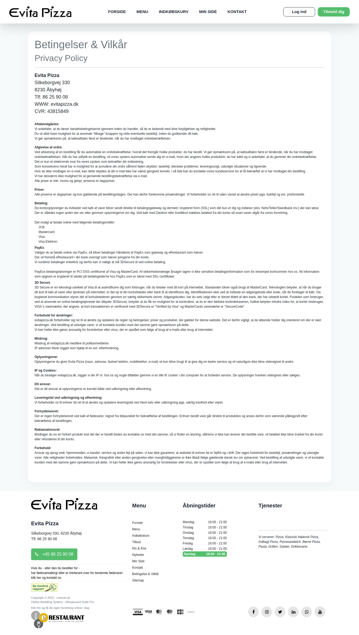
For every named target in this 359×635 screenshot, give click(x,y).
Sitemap (138, 580)
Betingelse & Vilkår (145, 574)
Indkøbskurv (173, 11)
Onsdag (205, 532)
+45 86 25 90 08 (54, 554)
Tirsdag (205, 527)
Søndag (205, 554)
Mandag (205, 522)
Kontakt (237, 11)
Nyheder (138, 555)
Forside (117, 11)
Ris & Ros (139, 548)
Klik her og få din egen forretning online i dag (60, 607)
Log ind (299, 11)
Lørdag (205, 548)
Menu (142, 11)
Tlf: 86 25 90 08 (44, 539)
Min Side (208, 11)
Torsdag (205, 538)
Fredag (205, 543)
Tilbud (136, 542)
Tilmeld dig (333, 11)
